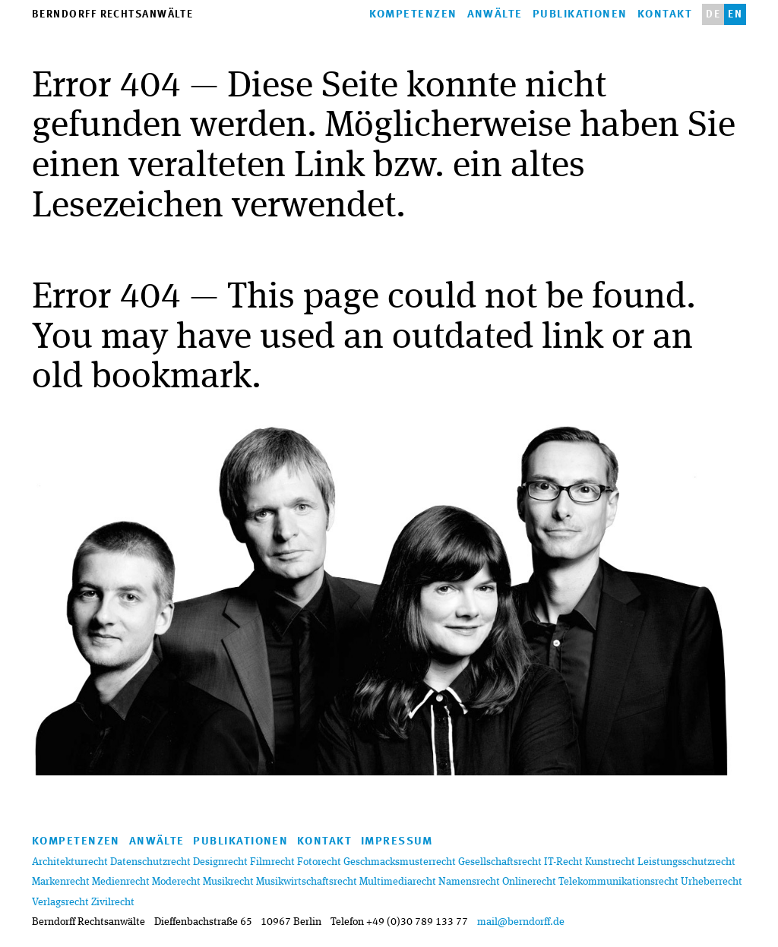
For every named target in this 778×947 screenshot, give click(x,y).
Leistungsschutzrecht (686, 862)
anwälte (495, 15)
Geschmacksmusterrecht (399, 862)
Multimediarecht (397, 881)
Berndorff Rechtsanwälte (112, 15)
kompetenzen (413, 15)
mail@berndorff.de (521, 922)
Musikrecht (228, 881)
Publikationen (580, 15)
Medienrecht (121, 881)
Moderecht (176, 881)
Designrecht (220, 862)
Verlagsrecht (60, 902)
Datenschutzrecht (150, 862)
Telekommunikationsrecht (618, 881)
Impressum (397, 842)
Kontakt (664, 15)
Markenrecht (61, 881)
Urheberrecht (711, 881)
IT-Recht (563, 862)
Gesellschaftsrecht (500, 862)
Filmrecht (272, 862)
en (735, 15)
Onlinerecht (529, 881)
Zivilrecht (112, 902)
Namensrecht (469, 881)
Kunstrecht (610, 862)
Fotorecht (319, 862)
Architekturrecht (70, 862)
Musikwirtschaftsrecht (306, 881)
